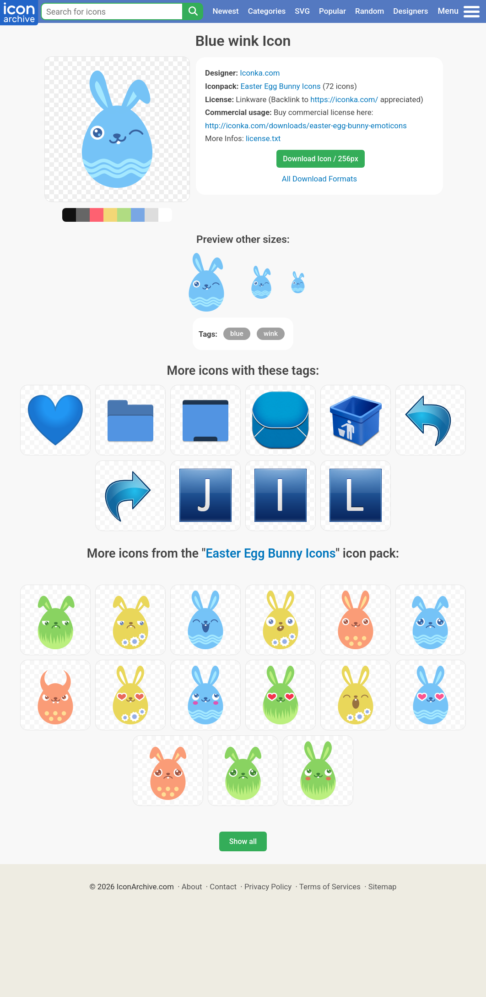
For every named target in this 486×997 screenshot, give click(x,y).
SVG (302, 11)
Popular (332, 11)
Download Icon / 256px (320, 158)
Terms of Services (330, 886)
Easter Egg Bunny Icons (281, 86)
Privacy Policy (268, 886)
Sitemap (382, 886)
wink (271, 333)
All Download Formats (319, 178)
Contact (223, 886)
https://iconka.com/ (344, 99)
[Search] (192, 11)
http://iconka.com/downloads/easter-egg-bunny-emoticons (306, 125)
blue (236, 333)
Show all (243, 841)
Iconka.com (260, 72)
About (192, 886)
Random (369, 11)
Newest (225, 11)
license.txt (263, 138)
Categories (267, 11)
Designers (410, 11)
